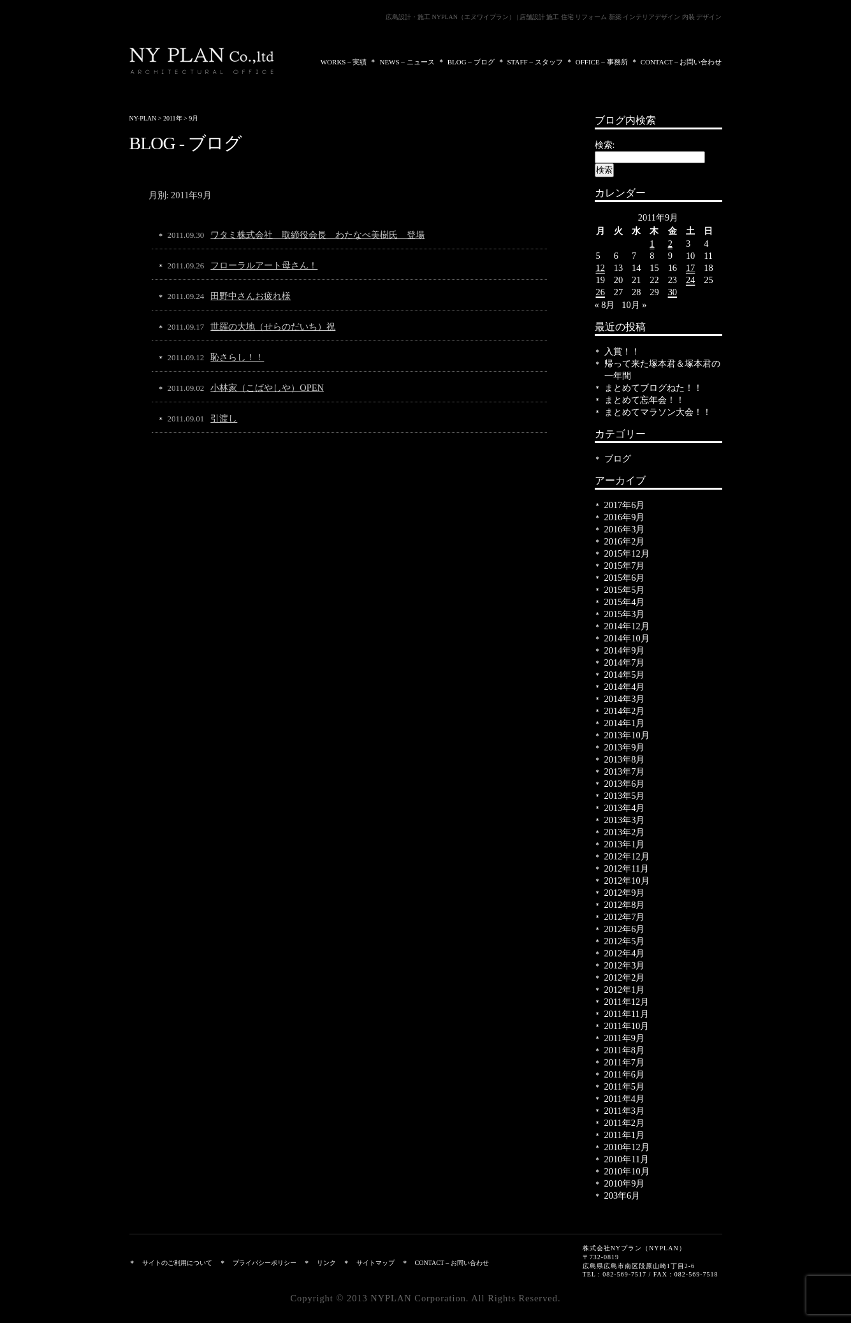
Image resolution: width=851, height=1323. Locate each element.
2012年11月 (627, 868)
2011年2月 (624, 1123)
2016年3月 (624, 529)
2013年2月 (624, 832)
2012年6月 (624, 929)
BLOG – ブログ (471, 62)
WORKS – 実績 (344, 62)
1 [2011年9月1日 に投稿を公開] (652, 243)
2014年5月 (624, 674)
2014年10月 (627, 638)
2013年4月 (624, 808)
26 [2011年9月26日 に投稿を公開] (600, 292)
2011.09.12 (186, 357)
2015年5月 (624, 590)
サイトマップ (375, 1262)
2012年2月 (624, 977)
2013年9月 (624, 747)
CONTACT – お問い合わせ (681, 62)
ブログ (617, 458)
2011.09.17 (186, 327)
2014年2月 (624, 711)
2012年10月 (627, 880)
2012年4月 (624, 953)
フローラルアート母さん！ (263, 265)
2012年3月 (624, 965)
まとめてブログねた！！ (653, 388)
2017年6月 (624, 505)
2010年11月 (627, 1159)
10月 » (634, 305)
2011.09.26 (186, 265)
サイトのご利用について (177, 1262)
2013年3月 (624, 820)
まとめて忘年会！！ (644, 400)
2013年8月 (624, 759)
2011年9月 (624, 1038)
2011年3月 (624, 1111)
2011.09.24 (186, 296)
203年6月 (622, 1195)
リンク (326, 1262)
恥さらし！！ (237, 357)
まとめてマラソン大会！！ (657, 412)
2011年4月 (624, 1098)
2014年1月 (624, 723)
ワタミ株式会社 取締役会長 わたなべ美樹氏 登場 (317, 235)
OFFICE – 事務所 (602, 62)
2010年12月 (627, 1147)
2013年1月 (624, 844)
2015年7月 (624, 565)
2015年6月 (624, 578)
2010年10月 (627, 1171)
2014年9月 (624, 650)
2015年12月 (627, 553)
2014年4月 (624, 687)
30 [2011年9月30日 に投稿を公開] (672, 292)
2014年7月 (624, 662)
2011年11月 (626, 1014)
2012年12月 (627, 856)
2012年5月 (624, 941)
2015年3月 (624, 614)
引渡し (223, 418)
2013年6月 (624, 783)
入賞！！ (622, 351)
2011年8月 (624, 1050)
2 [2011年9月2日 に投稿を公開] (670, 243)
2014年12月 (627, 626)
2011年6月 (624, 1074)
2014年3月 (624, 699)
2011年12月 (627, 1002)
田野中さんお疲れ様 (250, 296)
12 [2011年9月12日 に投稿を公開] (600, 268)
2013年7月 (624, 771)
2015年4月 (624, 602)
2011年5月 (624, 1086)
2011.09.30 (186, 235)
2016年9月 (624, 517)
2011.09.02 (186, 388)
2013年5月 (624, 796)
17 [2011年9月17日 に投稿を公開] (690, 268)
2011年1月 (624, 1135)
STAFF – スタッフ (535, 62)
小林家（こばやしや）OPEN (267, 388)
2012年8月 (624, 905)
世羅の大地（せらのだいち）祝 (272, 326)
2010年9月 (624, 1183)
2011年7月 (624, 1062)
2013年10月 (627, 735)
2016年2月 (624, 541)
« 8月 (605, 305)
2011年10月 (627, 1026)
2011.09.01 (186, 418)
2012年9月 (624, 893)
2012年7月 (624, 917)
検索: (605, 145)
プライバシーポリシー (264, 1262)
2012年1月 (624, 989)
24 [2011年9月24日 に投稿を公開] (690, 280)
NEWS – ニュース (406, 62)
